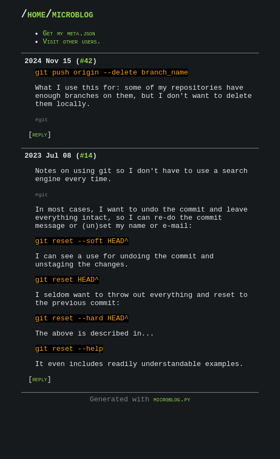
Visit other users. (81, 47)
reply (42, 151)
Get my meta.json (77, 37)
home (40, 16)
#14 (86, 174)
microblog (88, 16)
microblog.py (172, 447)
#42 (86, 68)
